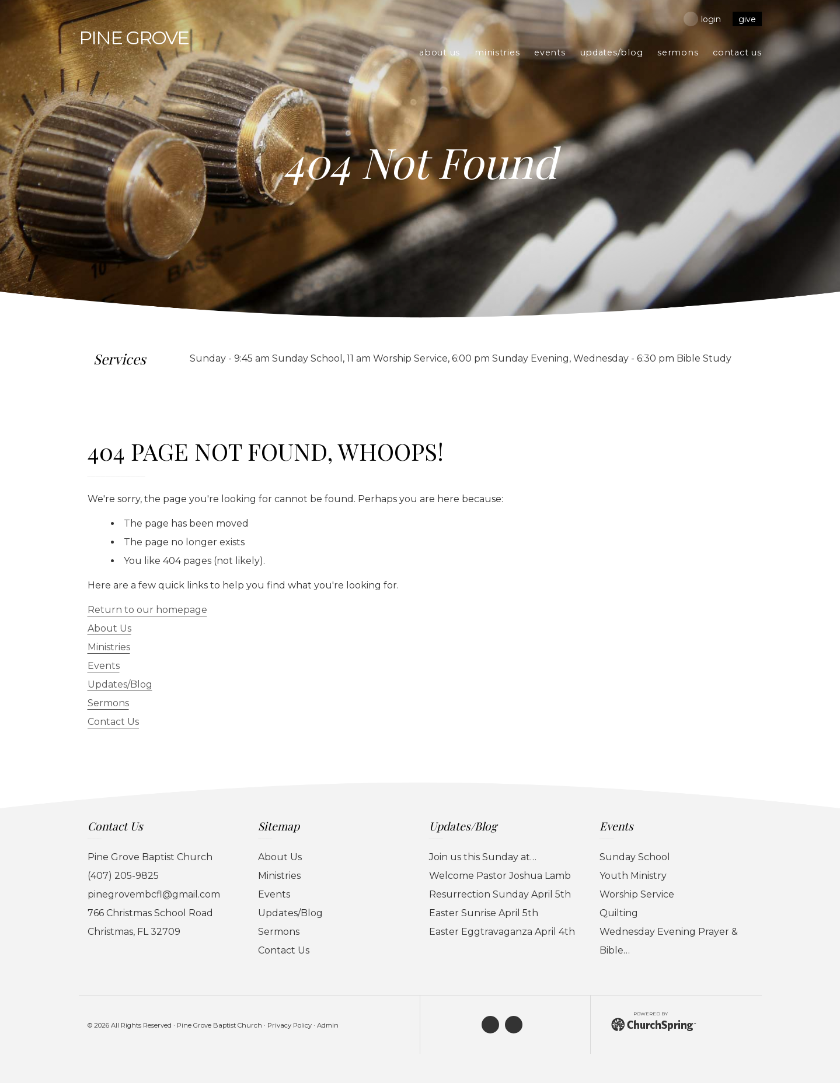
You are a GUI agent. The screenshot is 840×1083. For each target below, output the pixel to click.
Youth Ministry (633, 875)
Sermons (108, 703)
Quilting (618, 913)
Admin (328, 1025)
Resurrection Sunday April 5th (500, 894)
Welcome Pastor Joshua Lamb (500, 875)
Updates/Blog (120, 684)
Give (747, 19)
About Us (109, 628)
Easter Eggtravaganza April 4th (502, 931)
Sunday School (634, 857)
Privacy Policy (289, 1025)
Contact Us (113, 721)
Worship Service (636, 894)
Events (104, 665)
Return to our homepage (147, 609)
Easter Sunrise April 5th (483, 913)
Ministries (109, 647)
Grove (134, 37)
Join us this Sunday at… (482, 857)
